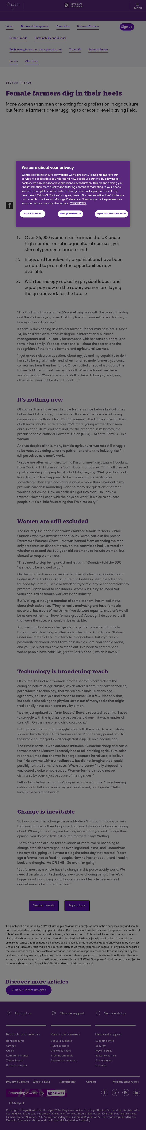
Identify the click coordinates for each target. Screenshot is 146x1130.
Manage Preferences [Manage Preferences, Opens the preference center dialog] (70, 214)
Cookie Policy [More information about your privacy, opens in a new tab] (78, 203)
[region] (73, 194)
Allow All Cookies (32, 214)
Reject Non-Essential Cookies (111, 214)
